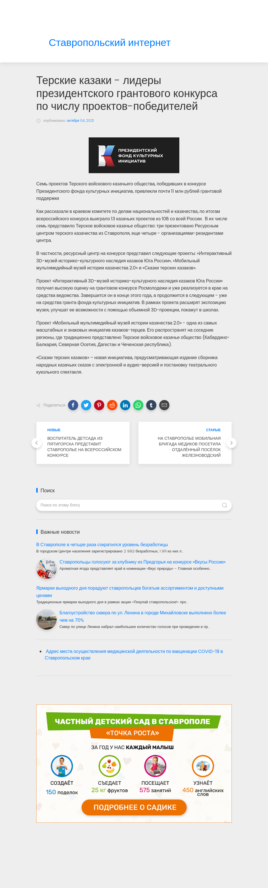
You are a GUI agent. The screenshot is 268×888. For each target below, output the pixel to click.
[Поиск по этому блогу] (134, 505)
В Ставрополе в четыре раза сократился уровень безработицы (102, 544)
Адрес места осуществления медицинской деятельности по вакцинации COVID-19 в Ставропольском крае (134, 654)
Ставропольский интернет (110, 43)
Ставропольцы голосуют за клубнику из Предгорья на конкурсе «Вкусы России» (142, 562)
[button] (73, 405)
